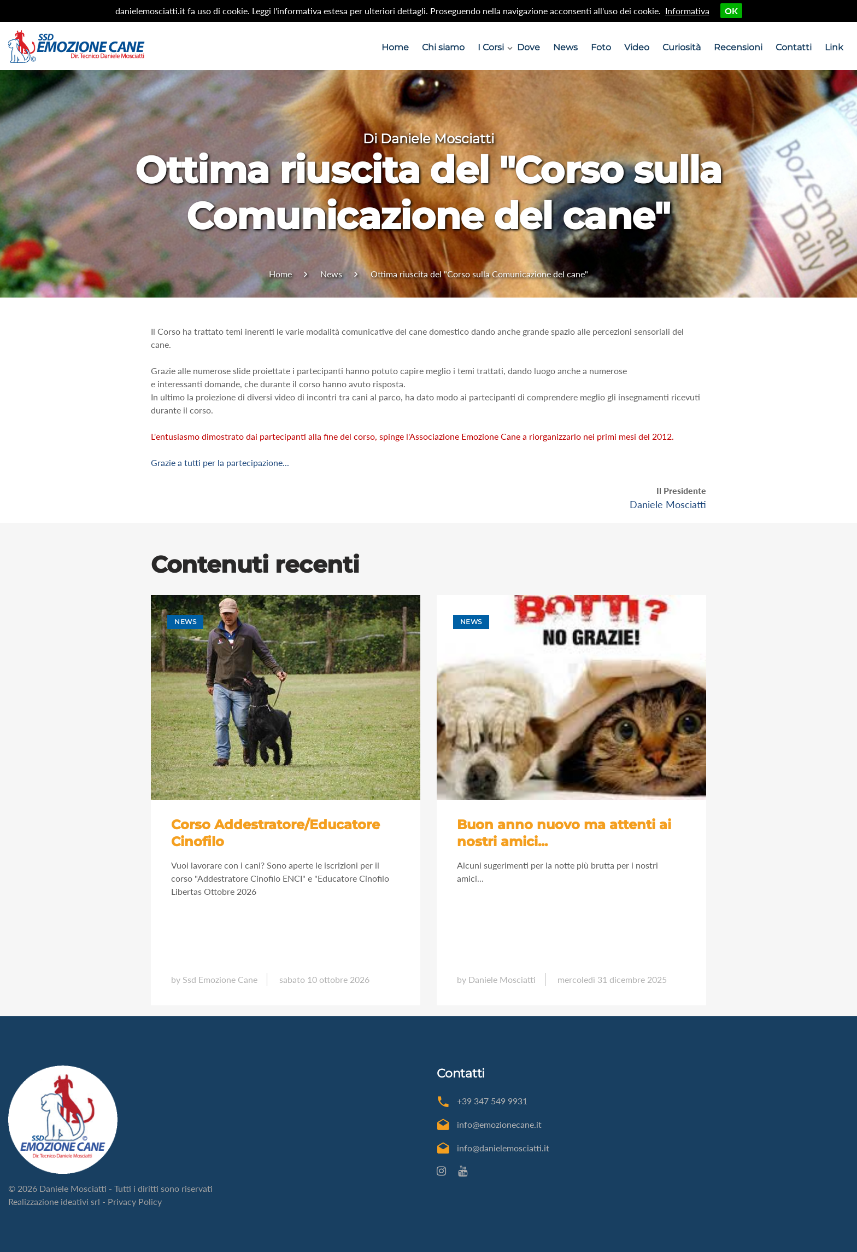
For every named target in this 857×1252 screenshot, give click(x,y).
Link (834, 47)
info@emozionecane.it (499, 1124)
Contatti (794, 47)
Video (636, 47)
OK (731, 10)
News (565, 47)
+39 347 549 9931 (492, 1101)
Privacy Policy (135, 1201)
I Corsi (491, 47)
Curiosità (681, 47)
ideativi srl (80, 1201)
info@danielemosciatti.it (503, 1148)
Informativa (687, 10)
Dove (528, 47)
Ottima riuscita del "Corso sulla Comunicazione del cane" (479, 274)
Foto (601, 47)
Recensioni (738, 47)
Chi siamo (443, 47)
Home (395, 47)
